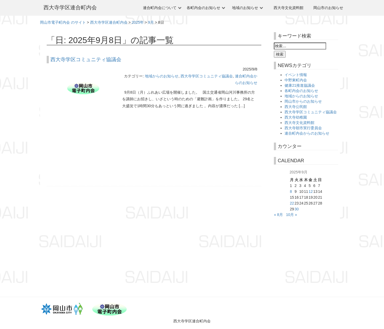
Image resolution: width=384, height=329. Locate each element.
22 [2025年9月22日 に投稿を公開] (292, 203)
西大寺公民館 (296, 107)
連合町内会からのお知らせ (307, 133)
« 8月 (278, 215)
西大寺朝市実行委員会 (303, 128)
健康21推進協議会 (300, 85)
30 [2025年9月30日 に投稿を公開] (297, 209)
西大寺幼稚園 (296, 117)
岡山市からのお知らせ (303, 101)
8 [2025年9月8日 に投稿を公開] (291, 191)
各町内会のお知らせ (203, 8)
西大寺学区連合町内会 (70, 7)
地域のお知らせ (245, 8)
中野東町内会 (296, 80)
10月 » (291, 215)
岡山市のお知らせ (328, 8)
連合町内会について (160, 8)
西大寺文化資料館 (288, 8)
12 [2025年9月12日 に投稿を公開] (311, 191)
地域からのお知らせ (161, 76)
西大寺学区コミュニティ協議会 (85, 59)
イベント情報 (296, 75)
